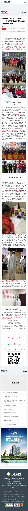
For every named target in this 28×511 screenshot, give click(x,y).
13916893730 (16, 479)
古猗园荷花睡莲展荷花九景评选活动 (10, 412)
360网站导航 (6, 499)
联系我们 (14, 487)
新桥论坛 (23, 496)
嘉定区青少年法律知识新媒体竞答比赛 (10, 416)
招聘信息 (19, 485)
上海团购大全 (17, 494)
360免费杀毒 (15, 498)
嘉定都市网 (10, 492)
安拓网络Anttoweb (5, 501)
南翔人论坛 (13, 496)
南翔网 (8, 496)
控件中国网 (22, 491)
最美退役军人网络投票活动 (8, 409)
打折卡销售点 (9, 485)
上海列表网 (5, 498)
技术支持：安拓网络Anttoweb (14, 481)
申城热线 (22, 494)
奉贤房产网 (11, 494)
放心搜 (16, 499)
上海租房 (10, 498)
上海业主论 (21, 499)
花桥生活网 (5, 494)
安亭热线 (18, 496)
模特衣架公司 (16, 491)
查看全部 (24, 12)
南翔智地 (12, 499)
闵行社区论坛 (4, 492)
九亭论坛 (24, 492)
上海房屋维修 (21, 498)
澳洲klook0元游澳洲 (7, 420)
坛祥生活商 (13, 501)
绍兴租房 (15, 492)
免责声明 (24, 485)
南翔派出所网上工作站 (7, 491)
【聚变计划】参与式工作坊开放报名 (10, 396)
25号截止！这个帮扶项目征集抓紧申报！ (11, 392)
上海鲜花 (4, 496)
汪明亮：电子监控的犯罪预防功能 (9, 405)
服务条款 (14, 485)
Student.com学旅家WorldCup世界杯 (10, 424)
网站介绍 (3, 485)
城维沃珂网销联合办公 (20, 501)
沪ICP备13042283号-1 (16, 483)
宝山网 (19, 492)
